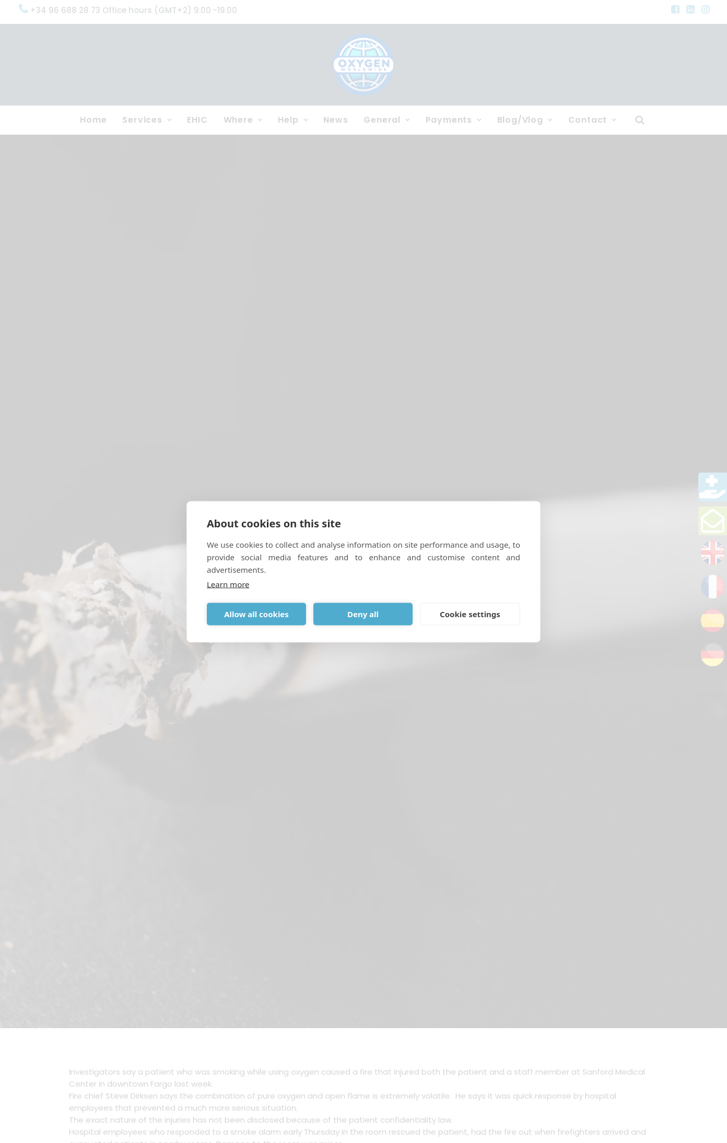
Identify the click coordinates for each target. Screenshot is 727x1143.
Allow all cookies (256, 614)
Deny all (363, 614)
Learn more (228, 584)
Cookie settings (470, 614)
